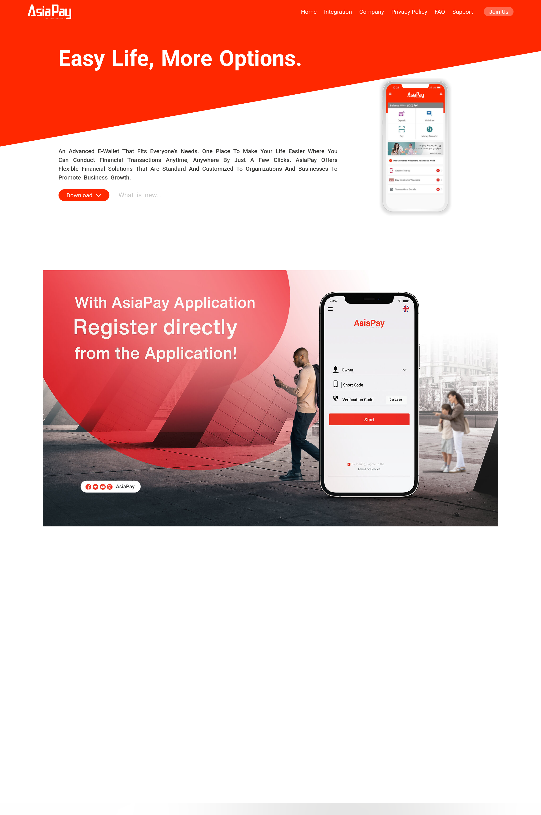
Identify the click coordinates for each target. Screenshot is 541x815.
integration (338, 11)
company (371, 11)
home (309, 11)
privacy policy (409, 11)
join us (499, 11)
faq (440, 11)
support (462, 11)
